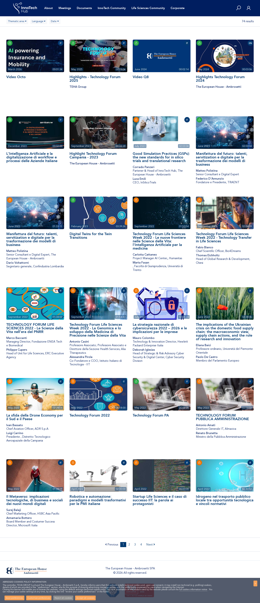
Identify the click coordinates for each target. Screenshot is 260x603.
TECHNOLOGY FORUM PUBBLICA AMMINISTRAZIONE (222, 417)
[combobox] (17, 21)
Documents (84, 8)
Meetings (64, 8)
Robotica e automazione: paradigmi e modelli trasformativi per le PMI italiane (98, 500)
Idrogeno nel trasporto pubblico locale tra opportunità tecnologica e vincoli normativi (225, 500)
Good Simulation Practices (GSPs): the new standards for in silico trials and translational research (161, 157)
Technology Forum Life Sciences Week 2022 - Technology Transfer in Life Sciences (224, 237)
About (48, 8)
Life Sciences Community (148, 8)
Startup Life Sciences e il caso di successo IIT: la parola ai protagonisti (160, 500)
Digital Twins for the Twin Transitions (91, 236)
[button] (238, 8)
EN (250, 43)
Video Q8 (141, 77)
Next (150, 544)
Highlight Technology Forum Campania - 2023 (93, 155)
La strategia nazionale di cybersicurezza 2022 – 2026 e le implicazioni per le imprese (160, 328)
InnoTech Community (112, 8)
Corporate (178, 8)
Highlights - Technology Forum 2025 (95, 79)
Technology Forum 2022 (90, 415)
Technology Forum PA (151, 415)
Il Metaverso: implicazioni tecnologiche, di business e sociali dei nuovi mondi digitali (34, 500)
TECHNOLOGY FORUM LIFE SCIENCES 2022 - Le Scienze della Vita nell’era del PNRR (34, 328)
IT (61, 43)
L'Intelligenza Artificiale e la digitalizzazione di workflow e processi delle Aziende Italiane (31, 157)
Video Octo (16, 77)
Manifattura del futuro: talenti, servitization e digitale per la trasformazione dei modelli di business (221, 159)
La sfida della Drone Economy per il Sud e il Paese (34, 417)
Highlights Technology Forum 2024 (220, 79)
